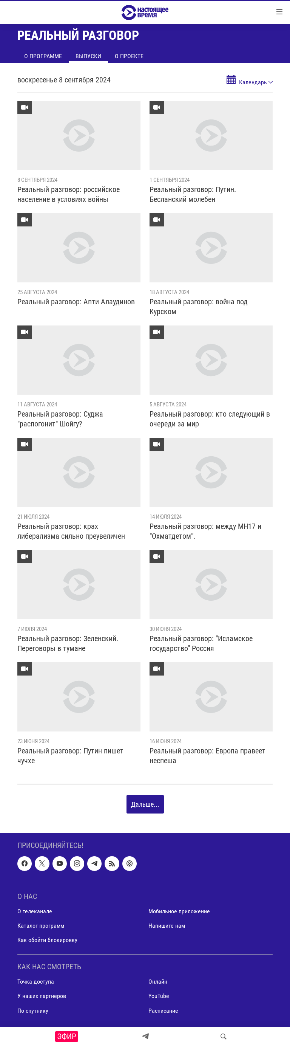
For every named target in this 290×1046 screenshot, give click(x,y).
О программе (43, 56)
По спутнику (32, 1010)
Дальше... (145, 804)
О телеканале (34, 911)
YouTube (158, 996)
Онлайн (157, 982)
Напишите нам (166, 925)
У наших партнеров (41, 996)
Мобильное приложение (179, 911)
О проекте (129, 56)
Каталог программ (40, 925)
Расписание (163, 1010)
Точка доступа (35, 982)
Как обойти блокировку (47, 940)
